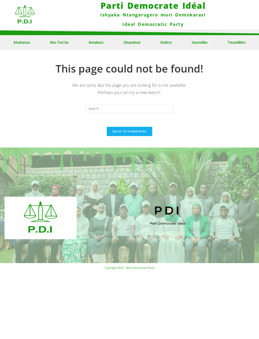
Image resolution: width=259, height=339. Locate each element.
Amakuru (96, 42)
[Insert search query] (129, 108)
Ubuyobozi (132, 42)
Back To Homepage (129, 131)
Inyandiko (200, 42)
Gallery (166, 42)
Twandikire (237, 42)
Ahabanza (21, 42)
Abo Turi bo (59, 42)
